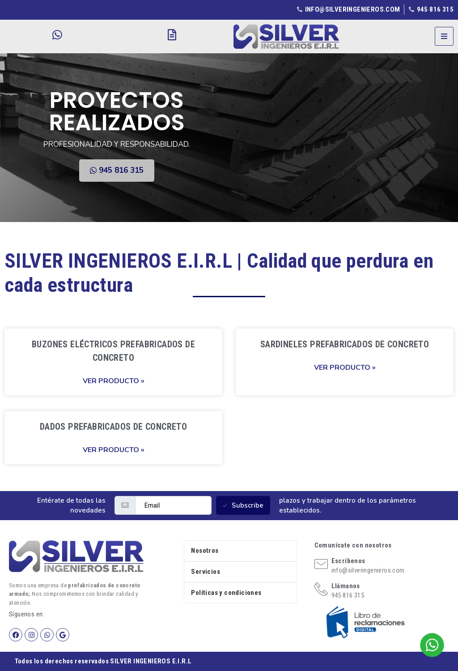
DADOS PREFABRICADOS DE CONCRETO (113, 426)
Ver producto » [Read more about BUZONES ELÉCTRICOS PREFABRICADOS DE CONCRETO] (113, 381)
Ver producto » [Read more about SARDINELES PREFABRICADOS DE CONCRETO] (345, 367)
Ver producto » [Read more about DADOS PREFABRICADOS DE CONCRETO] (113, 450)
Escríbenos (348, 561)
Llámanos (345, 586)
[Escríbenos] (321, 564)
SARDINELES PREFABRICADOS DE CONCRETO (344, 344)
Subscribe (243, 505)
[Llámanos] (321, 589)
